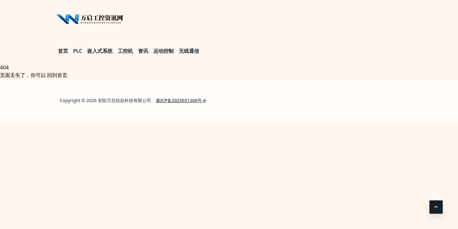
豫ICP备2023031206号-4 (181, 100)
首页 (63, 50)
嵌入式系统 (100, 50)
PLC (77, 50)
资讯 (143, 50)
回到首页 (57, 75)
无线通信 (189, 50)
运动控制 (163, 50)
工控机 (125, 50)
